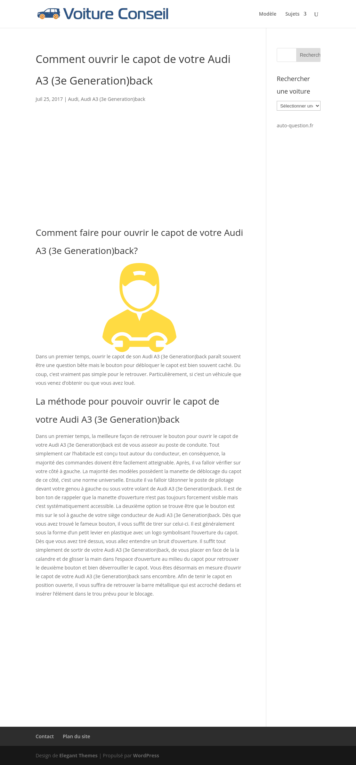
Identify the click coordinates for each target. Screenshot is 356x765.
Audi (73, 99)
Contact (44, 736)
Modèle (267, 14)
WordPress (146, 755)
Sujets (292, 14)
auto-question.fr (295, 125)
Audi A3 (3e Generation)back (113, 99)
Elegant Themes (78, 755)
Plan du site (76, 736)
